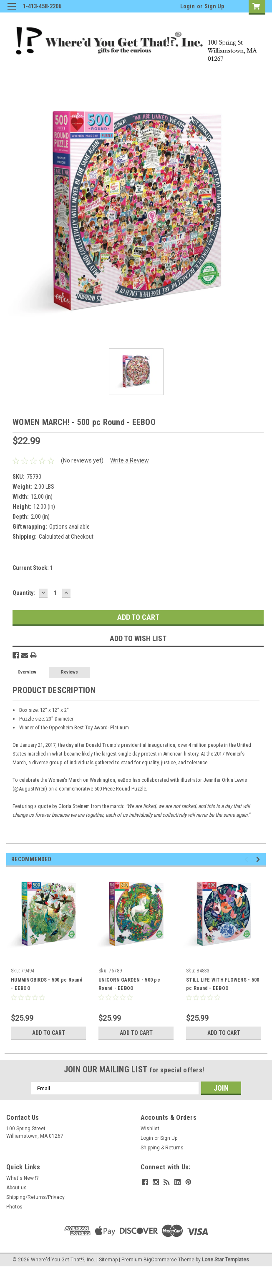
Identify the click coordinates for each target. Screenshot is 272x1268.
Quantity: (24, 592)
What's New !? (22, 1178)
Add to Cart (48, 1032)
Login (187, 6)
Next (259, 859)
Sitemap (108, 1260)
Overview (27, 672)
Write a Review (129, 460)
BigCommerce (160, 1260)
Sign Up (214, 6)
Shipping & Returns (162, 1148)
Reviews (69, 672)
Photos (14, 1207)
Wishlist (150, 1128)
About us (16, 1188)
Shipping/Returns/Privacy (35, 1197)
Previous (247, 859)
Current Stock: (33, 567)
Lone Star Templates (225, 1260)
